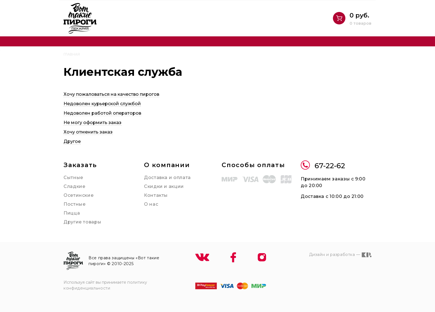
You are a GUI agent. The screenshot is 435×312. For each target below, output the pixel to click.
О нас (151, 204)
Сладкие (74, 186)
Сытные (73, 177)
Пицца (72, 213)
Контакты (156, 195)
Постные (74, 204)
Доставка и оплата (167, 177)
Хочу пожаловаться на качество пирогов (111, 94)
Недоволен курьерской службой (102, 103)
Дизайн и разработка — (340, 255)
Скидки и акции (164, 186)
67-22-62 (323, 166)
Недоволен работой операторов (102, 113)
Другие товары (82, 222)
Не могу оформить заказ (93, 122)
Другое (72, 141)
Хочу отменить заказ (88, 132)
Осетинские (78, 195)
